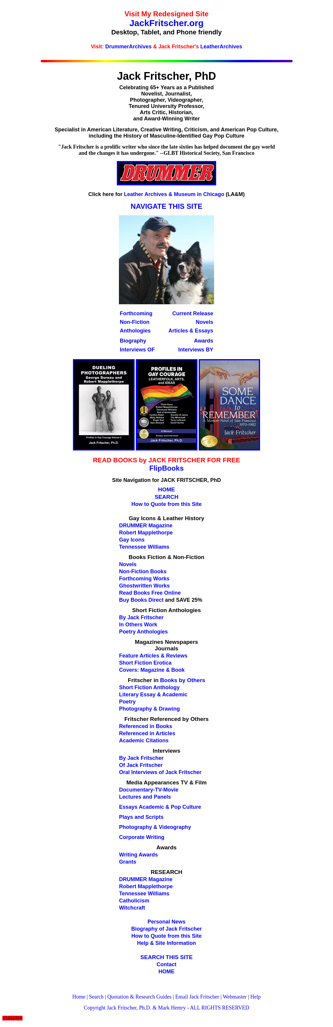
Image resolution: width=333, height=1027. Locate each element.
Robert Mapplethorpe (146, 886)
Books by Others (182, 680)
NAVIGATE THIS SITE (167, 206)
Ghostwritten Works (144, 586)
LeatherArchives (221, 47)
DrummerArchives (128, 47)
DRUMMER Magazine (146, 879)
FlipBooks (166, 468)
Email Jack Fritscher (197, 997)
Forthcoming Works (144, 579)
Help (255, 997)
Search (96, 997)
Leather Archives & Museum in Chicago (174, 194)
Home (78, 997)
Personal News (166, 922)
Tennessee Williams (144, 894)
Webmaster (235, 997)
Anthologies (135, 331)
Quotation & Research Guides (139, 997)
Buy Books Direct (141, 600)
